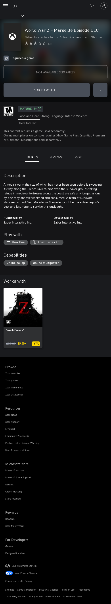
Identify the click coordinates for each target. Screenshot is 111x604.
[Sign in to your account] (104, 6)
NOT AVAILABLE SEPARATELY (55, 72)
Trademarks (83, 589)
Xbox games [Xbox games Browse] (11, 380)
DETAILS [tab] (32, 157)
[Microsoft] (55, 3)
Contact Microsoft (26, 589)
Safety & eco (35, 596)
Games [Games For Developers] (9, 546)
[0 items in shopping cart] (93, 6)
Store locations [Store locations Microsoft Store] (13, 498)
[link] (23, 318)
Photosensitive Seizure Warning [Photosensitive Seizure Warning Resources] (22, 443)
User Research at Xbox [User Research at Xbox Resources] (17, 450)
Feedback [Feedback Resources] (10, 428)
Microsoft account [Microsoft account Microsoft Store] (15, 470)
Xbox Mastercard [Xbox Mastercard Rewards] (14, 525)
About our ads (52, 596)
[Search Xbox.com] (15, 5)
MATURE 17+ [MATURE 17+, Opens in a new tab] (30, 109)
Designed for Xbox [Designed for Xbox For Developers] (15, 553)
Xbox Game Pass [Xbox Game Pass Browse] (14, 387)
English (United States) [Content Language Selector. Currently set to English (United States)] (24, 565)
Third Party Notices (15, 596)
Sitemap (9, 589)
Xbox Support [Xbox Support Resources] (12, 421)
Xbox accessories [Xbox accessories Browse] (14, 394)
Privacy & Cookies (48, 589)
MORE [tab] (79, 157)
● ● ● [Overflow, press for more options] (100, 90)
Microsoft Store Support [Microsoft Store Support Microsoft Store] (18, 477)
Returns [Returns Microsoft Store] (9, 484)
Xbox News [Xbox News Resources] (11, 414)
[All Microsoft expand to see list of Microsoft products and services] (5, 6)
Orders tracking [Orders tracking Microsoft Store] (13, 491)
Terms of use (68, 589)
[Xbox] (11, 15)
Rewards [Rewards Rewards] (10, 518)
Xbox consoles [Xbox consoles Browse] (12, 373)
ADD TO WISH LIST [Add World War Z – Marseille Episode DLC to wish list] (47, 90)
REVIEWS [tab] (56, 157)
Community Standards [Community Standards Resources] (17, 435)
